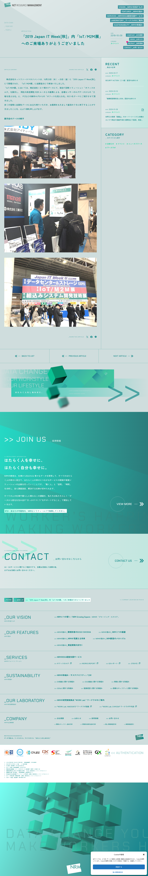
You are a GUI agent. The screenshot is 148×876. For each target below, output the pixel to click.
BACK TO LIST (24, 356)
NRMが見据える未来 (71, 638)
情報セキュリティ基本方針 (64, 724)
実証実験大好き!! (69, 645)
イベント (121, 143)
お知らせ (110, 143)
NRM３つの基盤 (113, 632)
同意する (119, 867)
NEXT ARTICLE (123, 356)
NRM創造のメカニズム (111, 638)
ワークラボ (111, 147)
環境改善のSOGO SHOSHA (74, 632)
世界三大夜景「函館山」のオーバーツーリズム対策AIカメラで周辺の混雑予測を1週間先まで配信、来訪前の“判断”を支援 (124, 119)
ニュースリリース (135, 143)
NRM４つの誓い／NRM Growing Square (88, 616)
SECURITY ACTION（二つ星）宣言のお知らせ (121, 80)
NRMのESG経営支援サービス (69, 656)
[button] (144, 854)
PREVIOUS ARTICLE (74, 356)
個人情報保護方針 (118, 872)
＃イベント (116, 76)
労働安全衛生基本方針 (89, 724)
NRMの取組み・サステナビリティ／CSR (74, 675)
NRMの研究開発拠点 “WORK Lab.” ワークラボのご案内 (80, 700)
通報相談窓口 (130, 724)
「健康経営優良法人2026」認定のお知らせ (120, 98)
